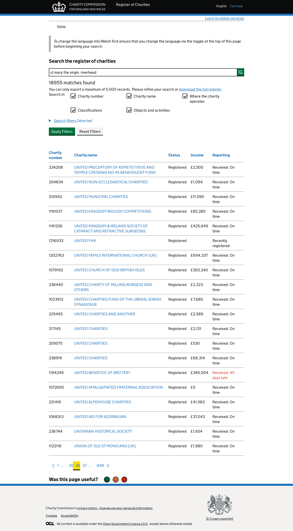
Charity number (91, 96)
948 (100, 466)
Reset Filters (90, 131)
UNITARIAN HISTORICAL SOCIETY (103, 431)
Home (61, 26)
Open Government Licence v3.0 (125, 524)
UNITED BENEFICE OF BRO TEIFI (102, 372)
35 (71, 466)
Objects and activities (152, 110)
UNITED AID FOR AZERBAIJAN (100, 416)
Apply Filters (62, 131)
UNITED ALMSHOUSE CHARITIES (102, 402)
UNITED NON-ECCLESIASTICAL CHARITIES (111, 182)
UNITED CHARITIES (90, 328)
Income (197, 155)
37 (84, 466)
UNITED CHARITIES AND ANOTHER (104, 314)
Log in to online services (224, 18)
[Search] (146, 72)
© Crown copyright (219, 519)
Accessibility (69, 516)
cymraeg (236, 6)
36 (77, 466)
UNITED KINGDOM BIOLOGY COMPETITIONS (112, 211)
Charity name (145, 96)
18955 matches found (72, 83)
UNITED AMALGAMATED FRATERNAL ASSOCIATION (118, 387)
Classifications (90, 110)
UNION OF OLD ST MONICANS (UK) (105, 446)
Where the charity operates (204, 99)
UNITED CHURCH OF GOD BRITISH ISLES (109, 270)
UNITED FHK (85, 240)
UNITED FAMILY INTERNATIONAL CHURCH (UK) (115, 255)
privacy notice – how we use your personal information (115, 508)
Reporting (221, 155)
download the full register (200, 89)
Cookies (51, 516)
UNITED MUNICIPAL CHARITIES (101, 196)
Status (174, 155)
